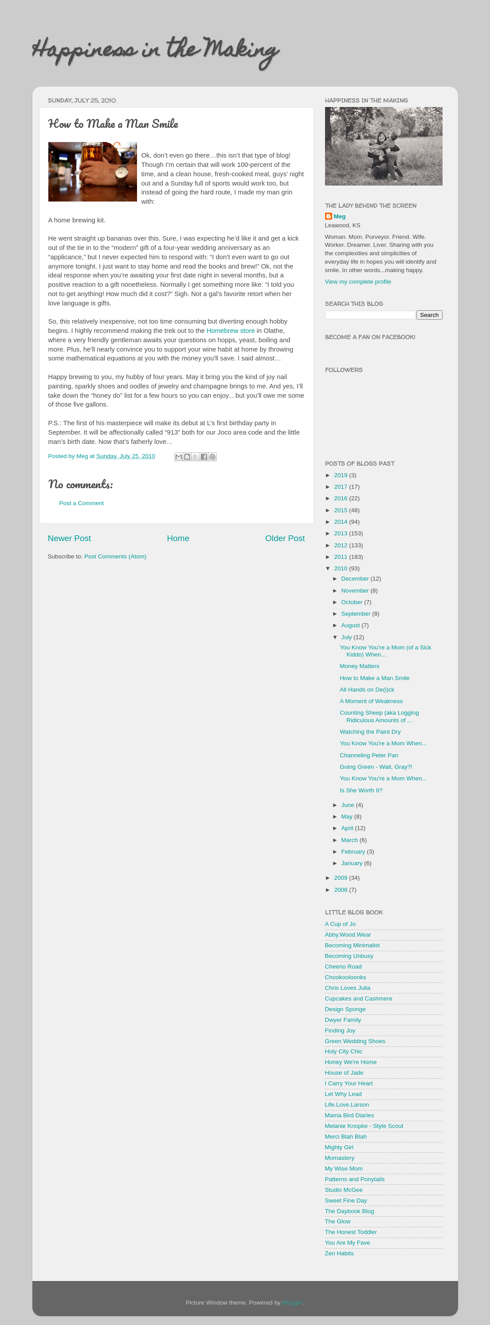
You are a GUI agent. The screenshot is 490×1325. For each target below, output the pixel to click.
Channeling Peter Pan (369, 755)
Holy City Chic (344, 1051)
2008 (341, 889)
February (354, 851)
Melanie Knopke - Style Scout (364, 1126)
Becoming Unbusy (349, 956)
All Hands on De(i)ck (367, 689)
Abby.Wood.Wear (348, 934)
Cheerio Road (343, 966)
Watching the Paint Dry (370, 731)
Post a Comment (81, 503)
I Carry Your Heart (349, 1083)
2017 (341, 486)
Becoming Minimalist (352, 945)
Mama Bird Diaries (349, 1115)
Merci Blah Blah (346, 1136)
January (353, 863)
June (348, 805)
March (350, 840)
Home (178, 538)
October (353, 602)
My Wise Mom (344, 1168)
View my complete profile (358, 281)
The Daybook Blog (349, 1211)
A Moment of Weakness (371, 701)
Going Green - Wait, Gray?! (376, 766)
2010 (341, 568)
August (351, 625)
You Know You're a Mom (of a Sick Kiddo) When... (385, 651)
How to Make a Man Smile (375, 678)
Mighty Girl (339, 1147)
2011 (341, 557)
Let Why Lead (343, 1094)
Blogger (292, 1302)
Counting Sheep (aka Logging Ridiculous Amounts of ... (379, 716)
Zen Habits (339, 1253)
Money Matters (359, 666)
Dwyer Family (343, 1019)
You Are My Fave (347, 1242)
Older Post (285, 538)
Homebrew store (231, 330)
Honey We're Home (351, 1062)
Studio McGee (344, 1190)
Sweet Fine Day (346, 1200)
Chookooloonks (345, 977)
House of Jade (344, 1072)
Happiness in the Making (155, 52)
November (356, 590)
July (347, 637)
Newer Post (69, 538)
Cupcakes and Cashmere (358, 998)
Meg (340, 216)
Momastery (340, 1158)
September (356, 613)
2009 (341, 877)
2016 (341, 498)
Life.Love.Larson (347, 1104)
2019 (341, 475)
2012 (341, 545)
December (356, 578)
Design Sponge (345, 1009)
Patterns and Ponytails (355, 1179)
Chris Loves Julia (348, 988)
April (348, 828)
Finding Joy (340, 1030)
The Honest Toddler (351, 1232)
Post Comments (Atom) (115, 556)
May (347, 816)
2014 (341, 521)
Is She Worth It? (361, 790)
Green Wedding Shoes (355, 1041)
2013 (341, 533)
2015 (341, 510)
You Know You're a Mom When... (383, 743)
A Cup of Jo (340, 924)
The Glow (338, 1221)
